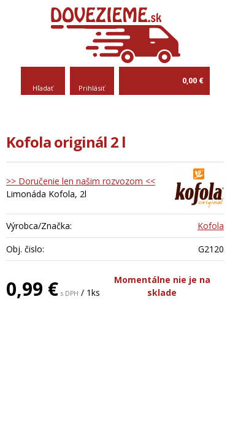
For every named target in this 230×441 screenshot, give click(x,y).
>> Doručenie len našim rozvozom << (80, 181)
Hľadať (43, 87)
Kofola (210, 226)
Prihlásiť (92, 87)
